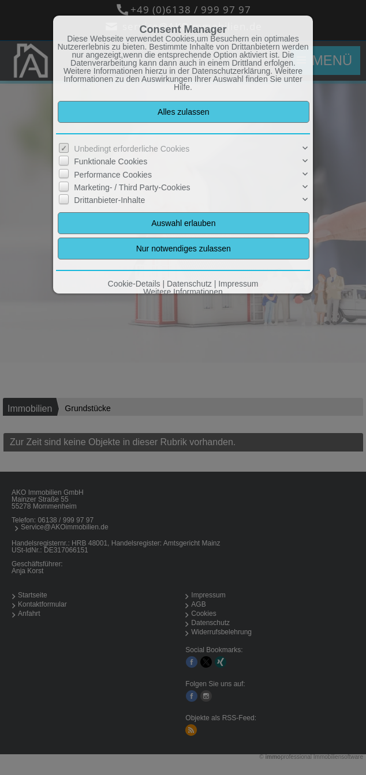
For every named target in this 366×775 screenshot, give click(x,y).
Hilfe (182, 87)
